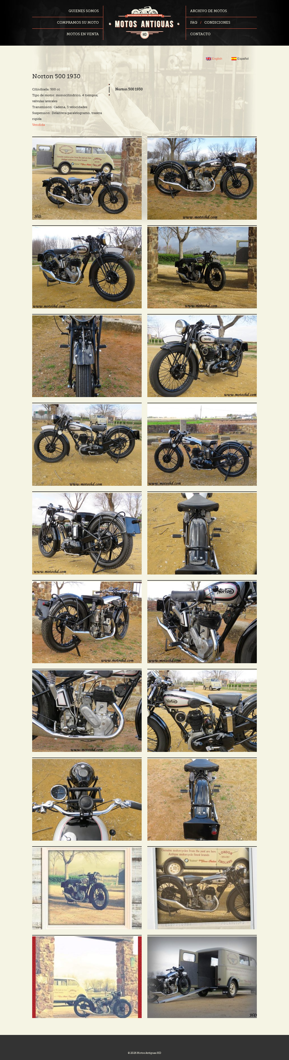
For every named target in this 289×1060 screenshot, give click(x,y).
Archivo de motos (208, 11)
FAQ (193, 23)
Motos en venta (83, 34)
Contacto (200, 34)
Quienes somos (84, 11)
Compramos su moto (78, 23)
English (214, 58)
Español (240, 58)
